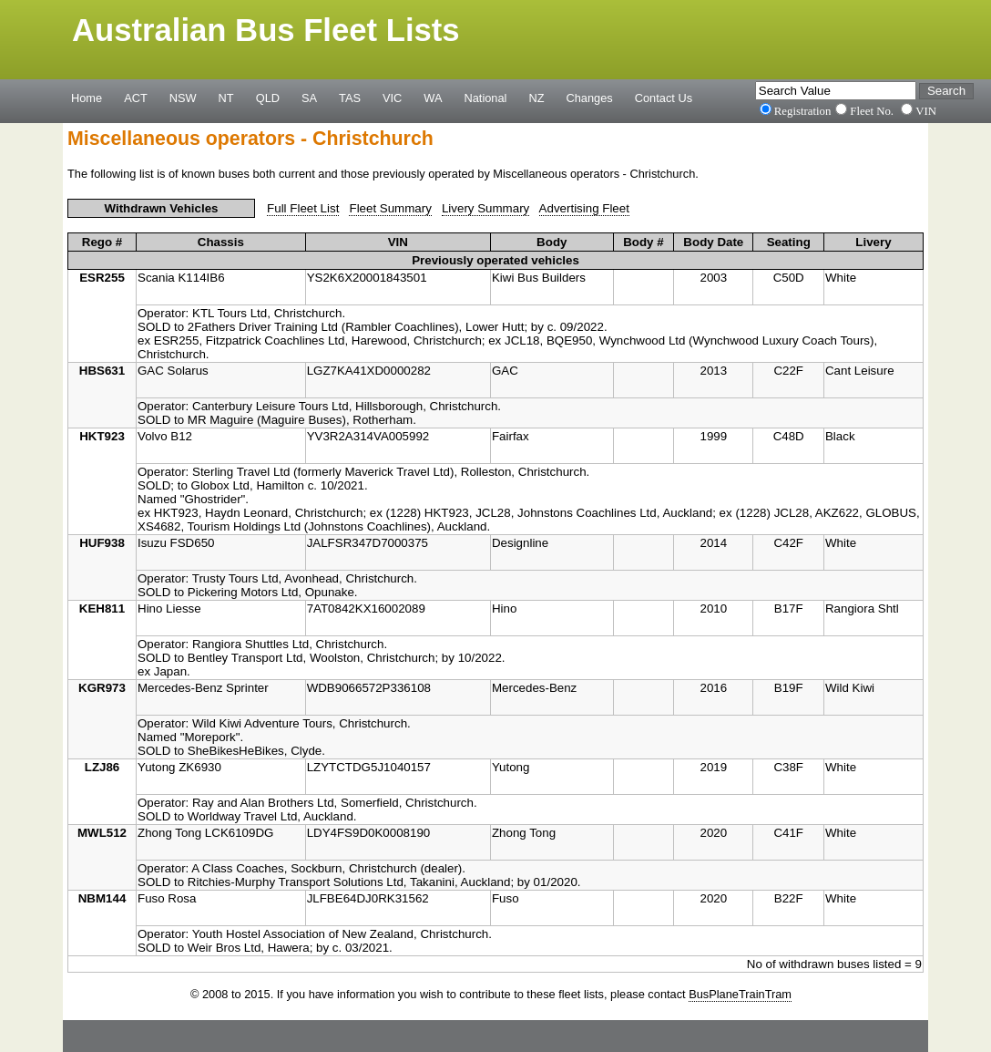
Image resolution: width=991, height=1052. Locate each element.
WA (433, 97)
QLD (268, 97)
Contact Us (663, 97)
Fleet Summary (390, 208)
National (486, 97)
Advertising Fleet (584, 208)
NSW (183, 97)
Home (86, 97)
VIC (392, 97)
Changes (590, 97)
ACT (136, 97)
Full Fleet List (303, 208)
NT (226, 97)
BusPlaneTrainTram (740, 994)
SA (309, 97)
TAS (350, 97)
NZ (536, 97)
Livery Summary (485, 208)
